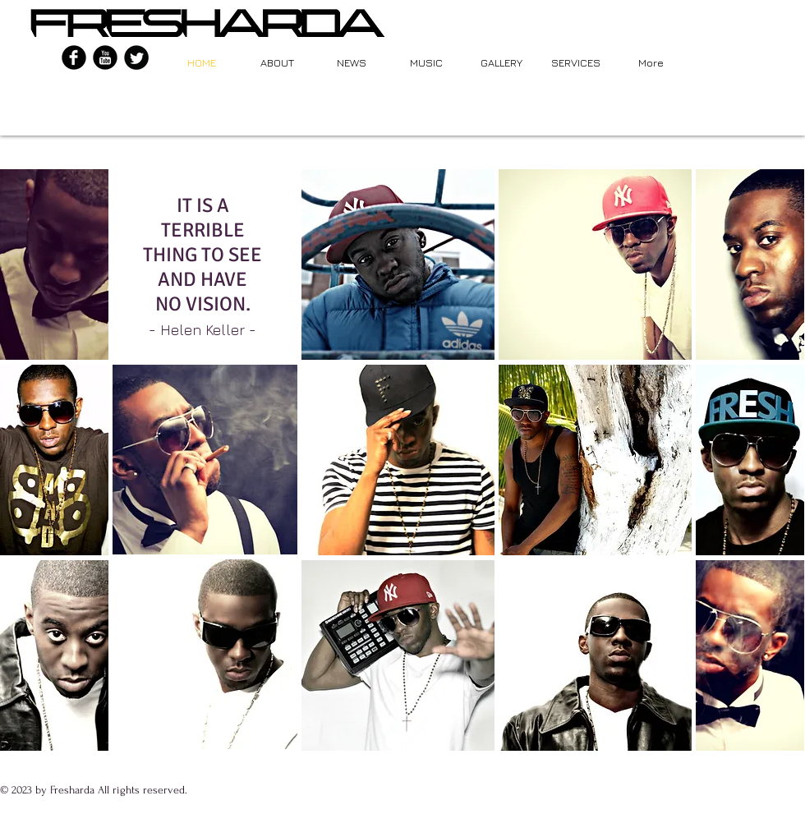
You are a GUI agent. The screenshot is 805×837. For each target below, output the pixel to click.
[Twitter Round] (136, 57)
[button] (54, 264)
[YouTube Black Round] (105, 57)
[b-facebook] (74, 57)
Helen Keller (202, 329)
